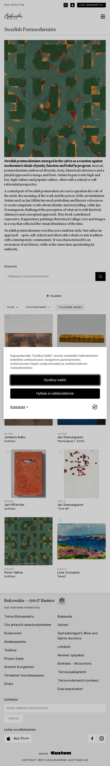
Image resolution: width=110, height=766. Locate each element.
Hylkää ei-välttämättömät (55, 393)
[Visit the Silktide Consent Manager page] (95, 407)
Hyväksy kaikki (55, 380)
